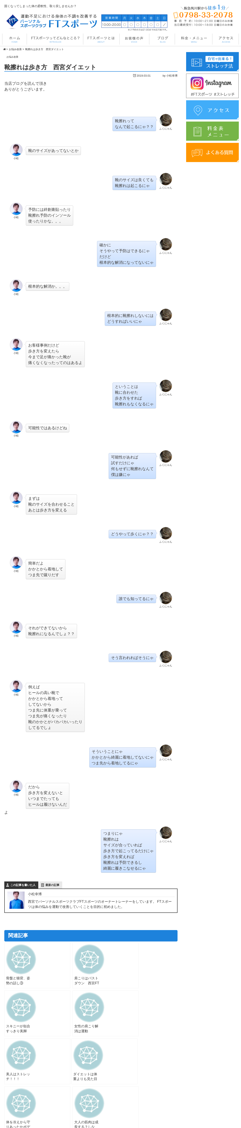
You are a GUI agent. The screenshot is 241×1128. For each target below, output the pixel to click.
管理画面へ (162, 1123)
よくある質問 (197, 1099)
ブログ (193, 1081)
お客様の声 (136, 1105)
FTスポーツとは (140, 1093)
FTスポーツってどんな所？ (147, 1087)
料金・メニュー (139, 1099)
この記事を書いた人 (23, 885)
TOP (132, 1081)
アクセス (194, 1087)
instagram (195, 1093)
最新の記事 (52, 885)
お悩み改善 (14, 56)
